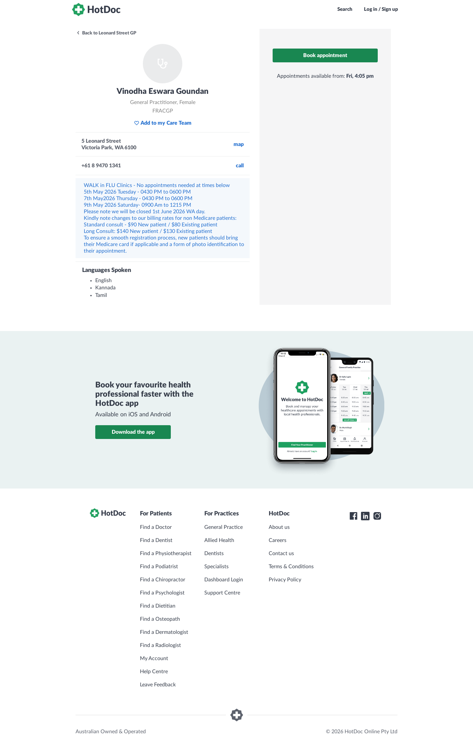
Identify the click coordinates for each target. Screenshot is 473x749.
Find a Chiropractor (162, 579)
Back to (106, 33)
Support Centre (222, 592)
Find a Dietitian (157, 606)
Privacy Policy (285, 579)
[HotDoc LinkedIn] (365, 516)
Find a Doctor (156, 527)
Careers (277, 540)
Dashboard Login (223, 579)
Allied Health (219, 540)
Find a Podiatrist (159, 566)
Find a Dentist (156, 540)
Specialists (216, 566)
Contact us (281, 553)
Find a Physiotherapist (165, 553)
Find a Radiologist (160, 645)
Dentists (214, 553)
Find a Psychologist (162, 592)
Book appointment (325, 55)
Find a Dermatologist (164, 632)
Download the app (133, 432)
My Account (154, 658)
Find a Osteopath (160, 619)
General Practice (223, 527)
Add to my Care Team (162, 123)
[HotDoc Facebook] (353, 516)
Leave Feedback (158, 684)
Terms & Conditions (291, 566)
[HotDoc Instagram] (377, 516)
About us (279, 527)
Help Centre (154, 671)
